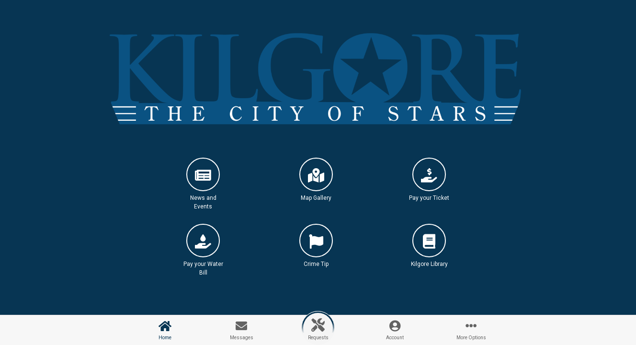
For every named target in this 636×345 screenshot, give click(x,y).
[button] (203, 188)
